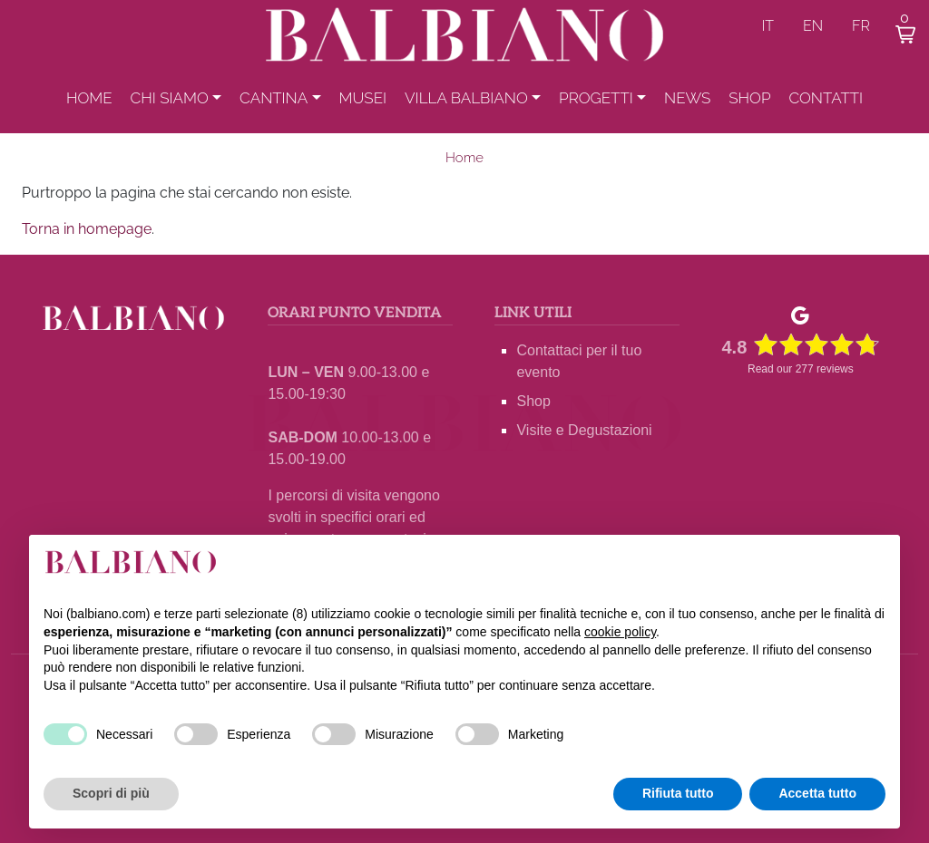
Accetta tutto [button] (817, 793)
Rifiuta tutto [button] (678, 793)
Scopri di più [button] (111, 793)
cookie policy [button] (620, 632)
